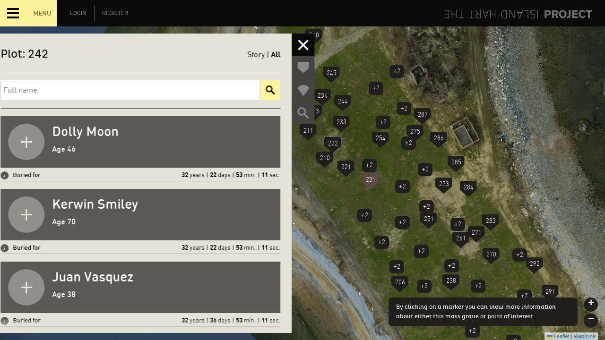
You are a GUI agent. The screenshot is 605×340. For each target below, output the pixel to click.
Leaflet (558, 336)
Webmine (585, 336)
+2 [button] (396, 71)
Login (78, 13)
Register (115, 13)
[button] (422, 116)
